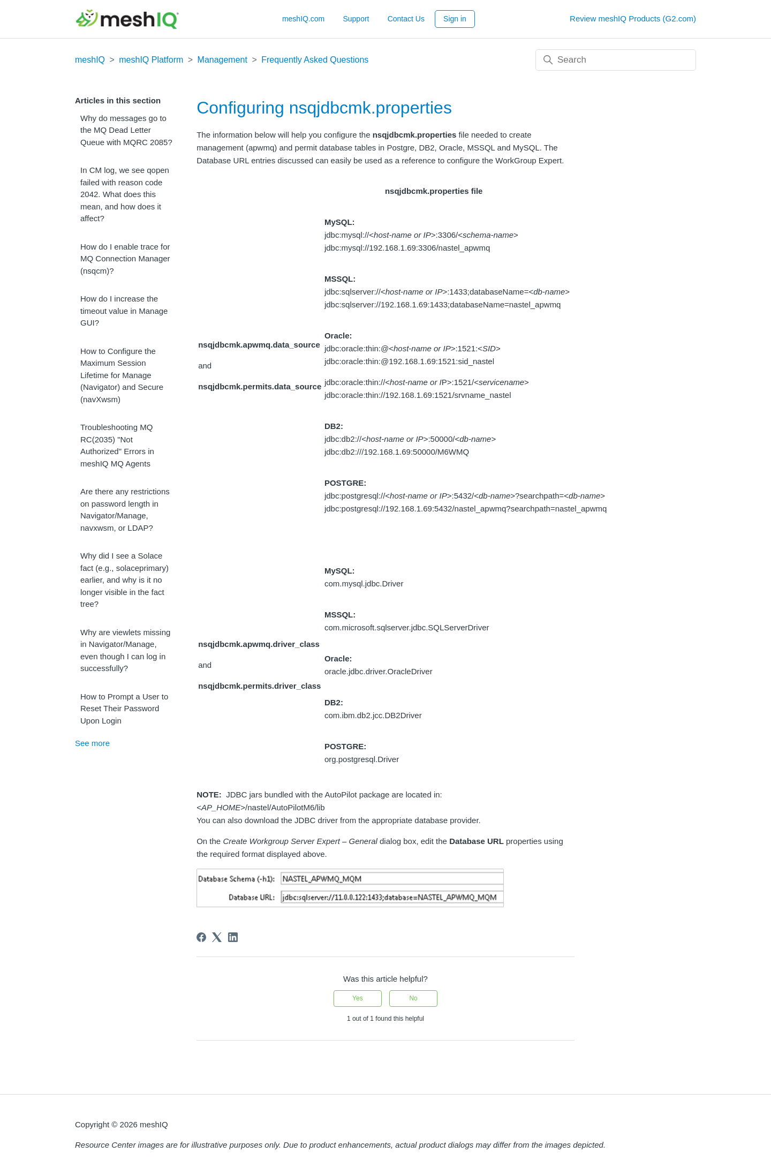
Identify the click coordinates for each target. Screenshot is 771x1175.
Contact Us (406, 18)
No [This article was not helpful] (413, 998)
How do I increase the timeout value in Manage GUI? (124, 310)
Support (356, 18)
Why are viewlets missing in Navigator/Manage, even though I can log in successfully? (125, 650)
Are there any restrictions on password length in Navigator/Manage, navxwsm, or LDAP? (125, 509)
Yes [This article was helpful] (357, 998)
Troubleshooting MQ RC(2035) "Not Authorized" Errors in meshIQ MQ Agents (117, 445)
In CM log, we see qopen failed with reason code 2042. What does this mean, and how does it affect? (124, 194)
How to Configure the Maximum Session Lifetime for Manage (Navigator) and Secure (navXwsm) (121, 375)
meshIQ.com (303, 18)
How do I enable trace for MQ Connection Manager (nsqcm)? (125, 258)
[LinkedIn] (233, 937)
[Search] (615, 60)
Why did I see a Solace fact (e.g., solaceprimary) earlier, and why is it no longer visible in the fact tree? (124, 579)
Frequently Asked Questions (314, 59)
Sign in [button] (454, 18)
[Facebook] (201, 937)
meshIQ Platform (151, 59)
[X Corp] (217, 937)
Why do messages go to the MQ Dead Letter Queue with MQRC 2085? (126, 130)
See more (92, 743)
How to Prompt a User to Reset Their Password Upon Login (124, 708)
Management (222, 59)
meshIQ (90, 59)
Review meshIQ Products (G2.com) (633, 18)
